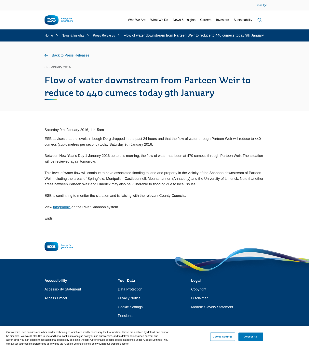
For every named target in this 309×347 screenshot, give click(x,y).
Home (49, 35)
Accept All (250, 338)
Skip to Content (6, 2)
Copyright (198, 289)
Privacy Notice (129, 298)
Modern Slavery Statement (212, 307)
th (63, 130)
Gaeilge (262, 5)
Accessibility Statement (63, 289)
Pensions (125, 316)
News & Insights (73, 35)
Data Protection (130, 289)
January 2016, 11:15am (84, 130)
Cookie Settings (130, 307)
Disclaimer (199, 298)
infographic (62, 207)
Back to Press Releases (70, 55)
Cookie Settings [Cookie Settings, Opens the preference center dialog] (223, 338)
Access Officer (56, 298)
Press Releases (104, 35)
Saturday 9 (53, 130)
